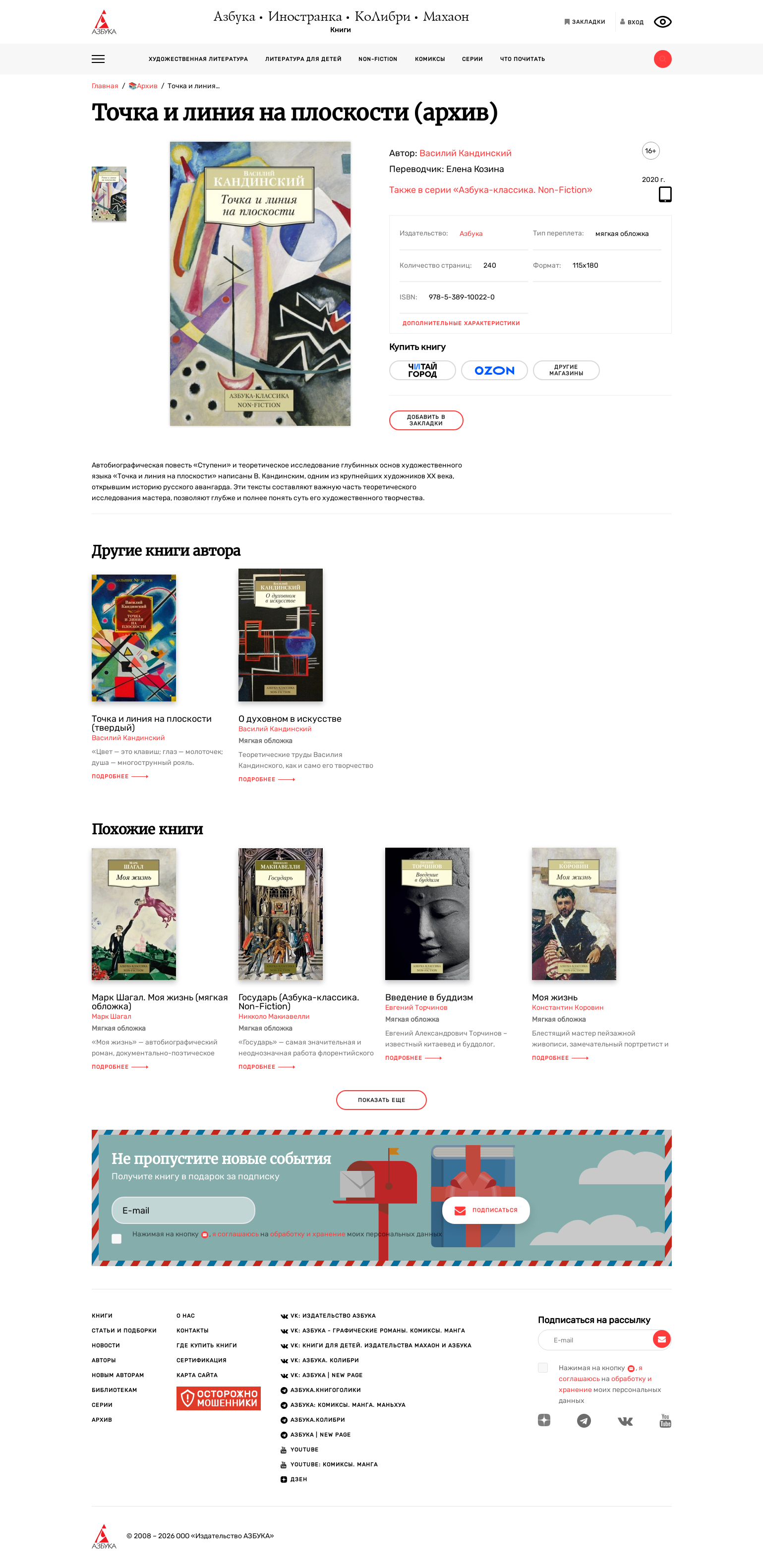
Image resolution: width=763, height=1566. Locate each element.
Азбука (234, 17)
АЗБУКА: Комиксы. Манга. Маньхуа (348, 1405)
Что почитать (522, 59)
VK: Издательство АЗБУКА (333, 1316)
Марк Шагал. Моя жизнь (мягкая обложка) (160, 1002)
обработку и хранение (308, 1234)
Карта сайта (197, 1375)
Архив (102, 1420)
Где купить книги (206, 1345)
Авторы (104, 1360)
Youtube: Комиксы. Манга (334, 1464)
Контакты (192, 1331)
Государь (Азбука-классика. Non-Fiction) (298, 1002)
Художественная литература (198, 59)
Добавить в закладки (426, 420)
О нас (185, 1316)
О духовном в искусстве (290, 718)
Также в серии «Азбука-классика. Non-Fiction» (490, 190)
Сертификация (201, 1360)
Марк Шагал (111, 1016)
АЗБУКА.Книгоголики (326, 1390)
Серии (472, 59)
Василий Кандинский (465, 153)
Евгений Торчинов (416, 1007)
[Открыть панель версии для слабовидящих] (663, 22)
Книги (340, 30)
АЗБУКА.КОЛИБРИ (318, 1420)
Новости (106, 1345)
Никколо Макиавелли (274, 1016)
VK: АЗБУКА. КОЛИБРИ (325, 1360)
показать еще (382, 1100)
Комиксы (430, 59)
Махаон (445, 17)
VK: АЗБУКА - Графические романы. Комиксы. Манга (378, 1331)
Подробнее (120, 776)
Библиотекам (114, 1390)
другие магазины (566, 370)
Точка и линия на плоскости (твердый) (152, 723)
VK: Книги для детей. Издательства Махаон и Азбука (381, 1345)
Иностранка (304, 17)
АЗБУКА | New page (321, 1435)
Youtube (305, 1450)
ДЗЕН (299, 1479)
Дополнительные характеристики (461, 323)
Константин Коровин (568, 1007)
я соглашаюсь (235, 1234)
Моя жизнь (555, 997)
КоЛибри (382, 17)
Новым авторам (118, 1375)
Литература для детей (303, 59)
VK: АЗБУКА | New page (327, 1375)
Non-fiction (378, 59)
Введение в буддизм (429, 997)
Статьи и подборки (124, 1331)
